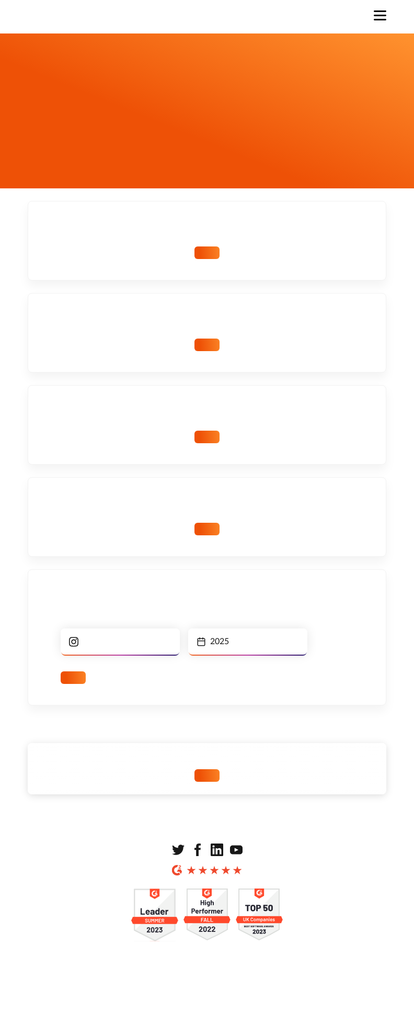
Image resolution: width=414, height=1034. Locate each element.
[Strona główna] (71, 16)
